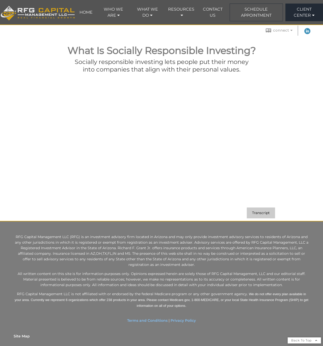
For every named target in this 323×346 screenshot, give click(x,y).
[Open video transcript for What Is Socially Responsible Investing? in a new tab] (261, 212)
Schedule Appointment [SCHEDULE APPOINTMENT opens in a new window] (256, 12)
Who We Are (113, 12)
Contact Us (213, 12)
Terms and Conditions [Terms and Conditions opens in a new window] (147, 320)
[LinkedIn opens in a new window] (307, 33)
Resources (181, 9)
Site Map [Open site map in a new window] (22, 336)
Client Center (303, 12)
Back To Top (304, 340)
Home (86, 12)
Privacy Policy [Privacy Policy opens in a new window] (183, 320)
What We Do (147, 12)
